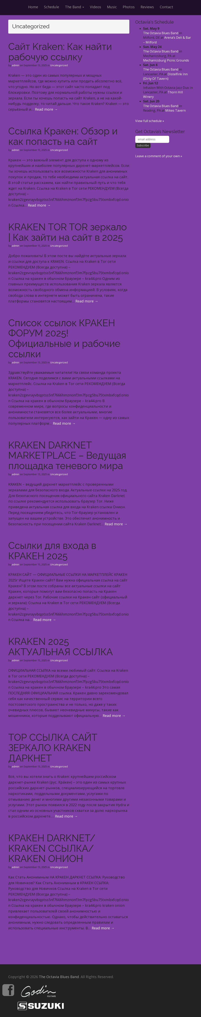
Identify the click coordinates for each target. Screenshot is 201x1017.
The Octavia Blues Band (160, 33)
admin (15, 65)
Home (33, 7)
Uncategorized (59, 65)
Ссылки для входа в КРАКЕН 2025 (52, 550)
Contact (166, 7)
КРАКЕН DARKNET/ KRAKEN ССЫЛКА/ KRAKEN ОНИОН (51, 848)
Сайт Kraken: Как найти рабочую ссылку (60, 51)
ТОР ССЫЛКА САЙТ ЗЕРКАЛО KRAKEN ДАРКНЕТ (52, 748)
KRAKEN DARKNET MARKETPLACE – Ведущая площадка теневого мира (67, 455)
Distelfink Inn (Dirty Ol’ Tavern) (165, 76)
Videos (95, 7)
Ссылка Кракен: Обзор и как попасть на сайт (63, 136)
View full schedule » (149, 121)
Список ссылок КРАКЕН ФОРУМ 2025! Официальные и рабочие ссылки (64, 338)
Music (112, 7)
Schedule (51, 7)
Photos (129, 7)
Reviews (147, 7)
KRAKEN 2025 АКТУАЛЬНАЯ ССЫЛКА (60, 646)
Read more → (46, 109)
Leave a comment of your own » (158, 156)
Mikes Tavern (175, 110)
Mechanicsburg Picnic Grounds (166, 60)
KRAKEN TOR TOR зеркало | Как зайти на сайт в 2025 (67, 232)
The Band (74, 7)
